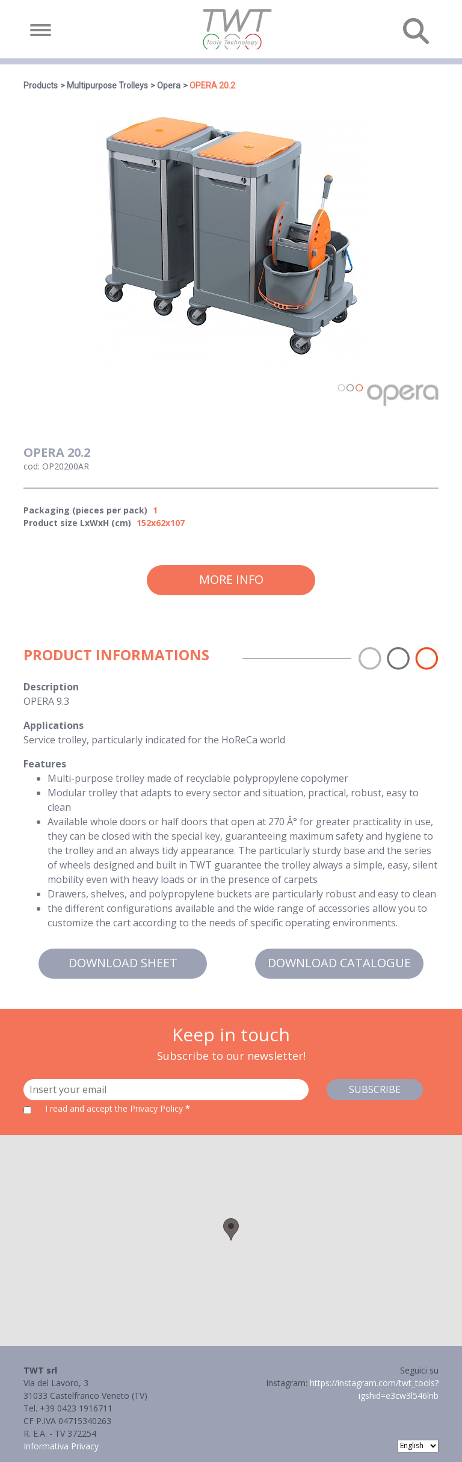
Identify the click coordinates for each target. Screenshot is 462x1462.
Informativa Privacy (61, 1446)
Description (51, 686)
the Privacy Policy (149, 1108)
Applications (53, 725)
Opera (168, 85)
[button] (231, 1229)
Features (44, 763)
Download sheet (123, 963)
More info (231, 579)
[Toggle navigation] (40, 30)
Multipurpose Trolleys (107, 85)
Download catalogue (339, 963)
